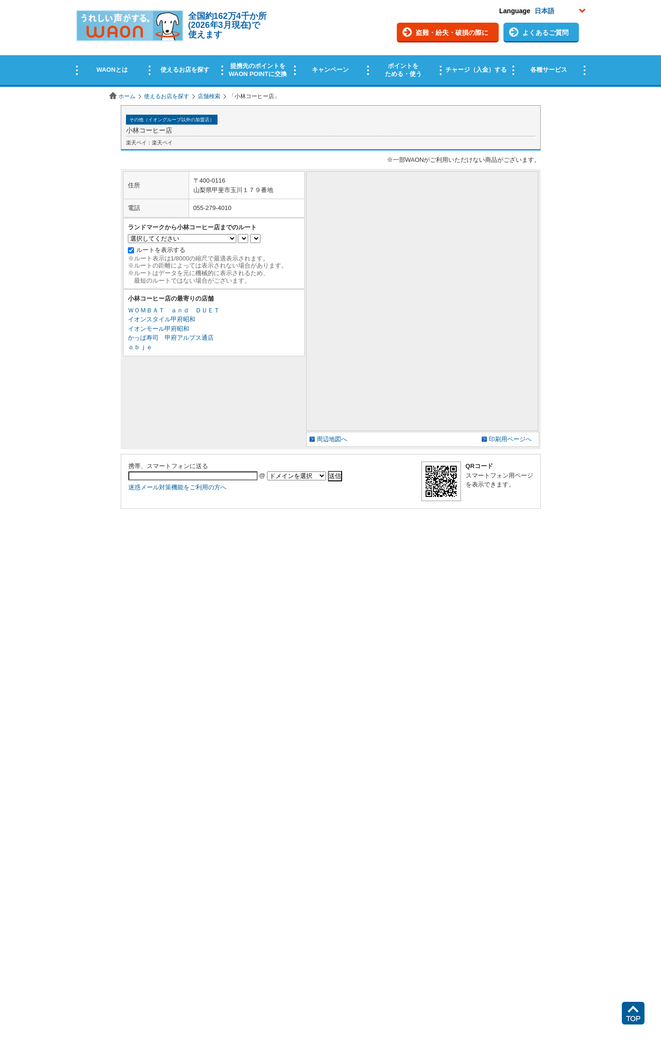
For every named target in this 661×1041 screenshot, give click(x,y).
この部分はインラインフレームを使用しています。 (330, 43)
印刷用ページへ (510, 439)
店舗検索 (209, 96)
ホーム (126, 96)
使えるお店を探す (166, 96)
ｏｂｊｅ (140, 347)
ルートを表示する (160, 249)
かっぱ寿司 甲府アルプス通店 (171, 337)
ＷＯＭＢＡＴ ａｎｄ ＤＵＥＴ (174, 310)
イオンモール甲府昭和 (158, 328)
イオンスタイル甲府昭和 (161, 319)
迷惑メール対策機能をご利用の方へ (177, 487)
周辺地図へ (332, 439)
